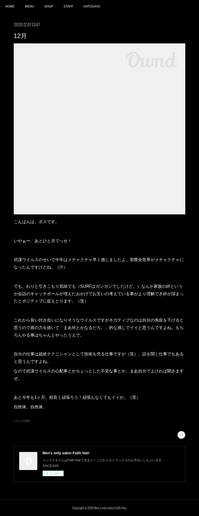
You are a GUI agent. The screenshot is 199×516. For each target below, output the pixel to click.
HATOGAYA (91, 6)
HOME (10, 6)
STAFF (68, 6)
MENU (29, 6)
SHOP (48, 6)
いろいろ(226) (22, 420)
